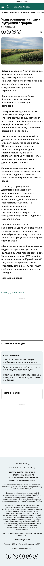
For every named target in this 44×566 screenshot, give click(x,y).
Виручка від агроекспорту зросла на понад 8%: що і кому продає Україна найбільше (22, 377)
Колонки (25, 13)
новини (5, 13)
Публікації (14, 13)
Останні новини (11, 393)
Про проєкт (30, 472)
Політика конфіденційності (22, 475)
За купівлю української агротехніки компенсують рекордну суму (21, 368)
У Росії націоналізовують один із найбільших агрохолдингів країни (20, 360)
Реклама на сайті (16, 472)
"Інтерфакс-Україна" (31, 495)
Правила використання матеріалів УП (22, 478)
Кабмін (5, 292)
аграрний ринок (17, 292)
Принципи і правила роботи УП (22, 481)
